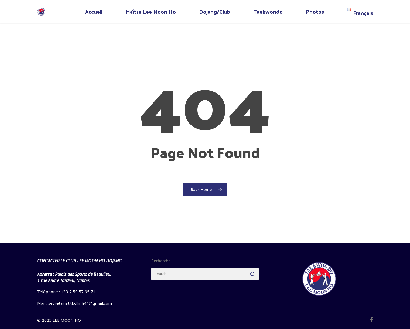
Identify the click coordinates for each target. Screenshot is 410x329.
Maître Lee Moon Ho (151, 11)
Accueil (93, 11)
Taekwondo (268, 11)
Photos (315, 11)
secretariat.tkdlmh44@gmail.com (80, 303)
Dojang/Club (214, 11)
